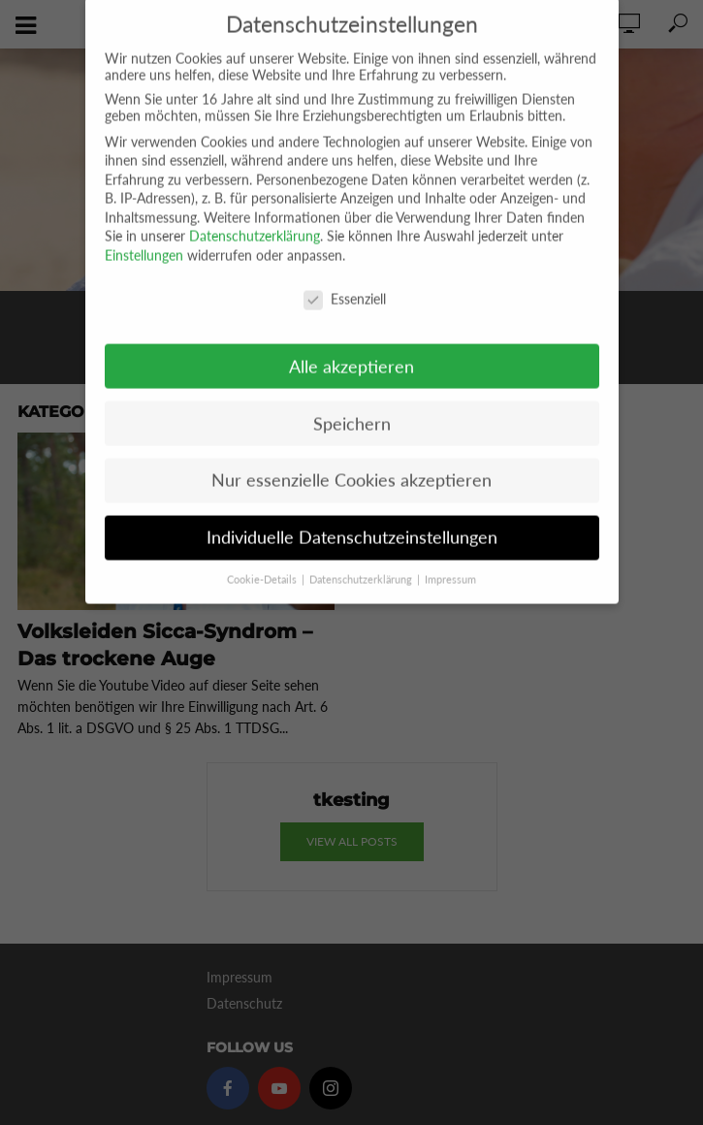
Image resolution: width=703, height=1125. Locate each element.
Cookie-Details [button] (263, 561)
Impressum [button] (450, 561)
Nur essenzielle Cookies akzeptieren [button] (351, 462)
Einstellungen (144, 237)
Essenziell (345, 281)
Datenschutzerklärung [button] (362, 561)
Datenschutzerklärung (254, 217)
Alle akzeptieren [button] (351, 348)
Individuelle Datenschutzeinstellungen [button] (352, 519)
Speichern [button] (352, 405)
